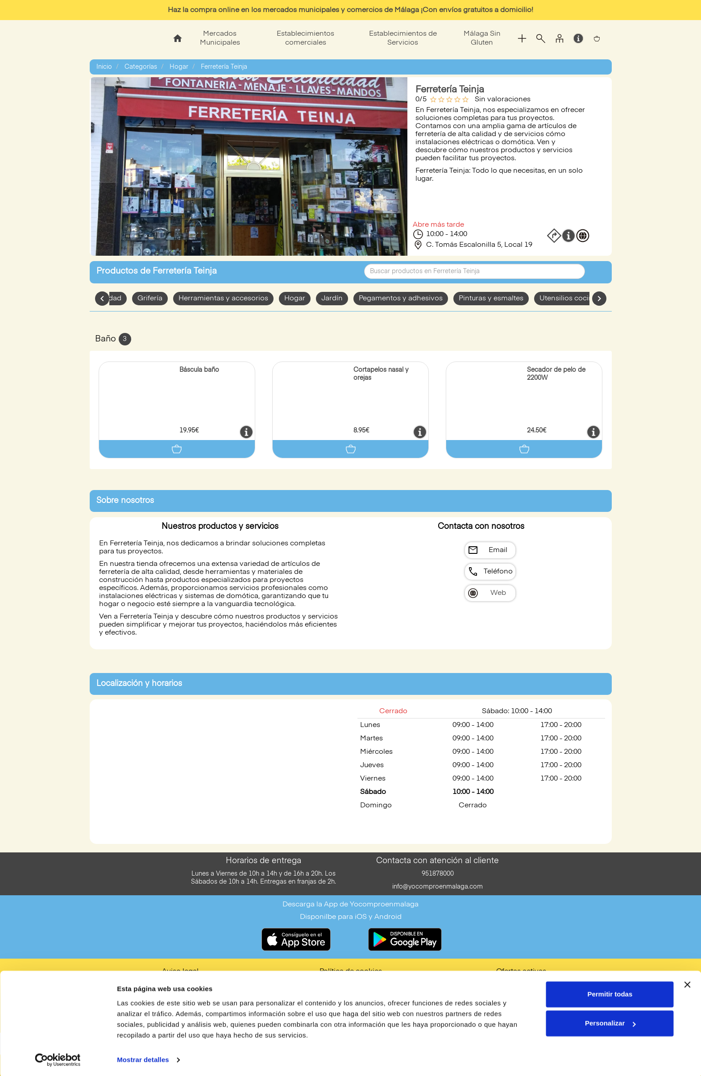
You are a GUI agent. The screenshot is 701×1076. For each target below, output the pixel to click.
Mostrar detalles (143, 1058)
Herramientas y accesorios (223, 298)
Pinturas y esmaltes (491, 298)
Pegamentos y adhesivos (401, 298)
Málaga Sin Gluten (482, 38)
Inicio (104, 67)
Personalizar (610, 1022)
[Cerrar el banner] (687, 983)
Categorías (140, 67)
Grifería (149, 298)
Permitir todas (609, 993)
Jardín (332, 298)
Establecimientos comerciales (305, 38)
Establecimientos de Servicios (403, 38)
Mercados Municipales (220, 38)
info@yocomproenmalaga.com (437, 887)
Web (498, 593)
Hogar (179, 67)
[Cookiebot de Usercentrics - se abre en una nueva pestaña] (58, 1058)
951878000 (438, 874)
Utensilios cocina (568, 298)
